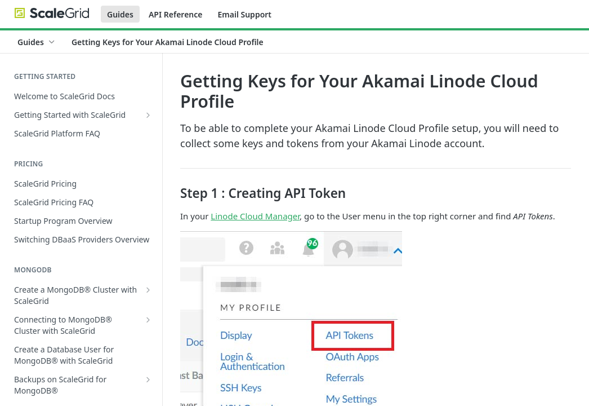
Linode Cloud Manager (255, 216)
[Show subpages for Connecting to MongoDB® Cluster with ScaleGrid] (148, 319)
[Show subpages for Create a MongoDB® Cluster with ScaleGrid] (148, 289)
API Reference (176, 14)
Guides (120, 14)
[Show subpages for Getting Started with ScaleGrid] (148, 115)
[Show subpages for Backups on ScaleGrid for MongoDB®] (148, 379)
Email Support (244, 14)
